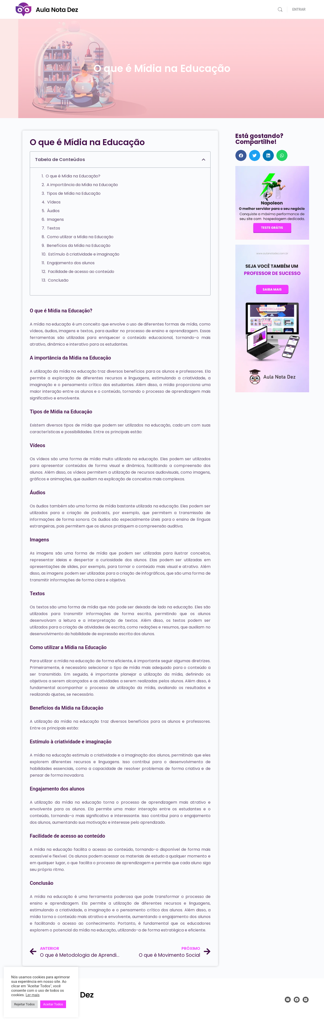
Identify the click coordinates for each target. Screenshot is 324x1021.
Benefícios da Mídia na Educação (78, 245)
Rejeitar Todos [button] (24, 1004)
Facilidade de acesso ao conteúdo (81, 271)
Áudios (53, 211)
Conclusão (58, 280)
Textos (53, 228)
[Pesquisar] (280, 9)
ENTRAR (298, 9)
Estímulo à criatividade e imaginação (83, 254)
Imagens (55, 219)
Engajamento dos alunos (71, 263)
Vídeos (54, 202)
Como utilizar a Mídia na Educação (80, 237)
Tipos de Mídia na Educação (74, 193)
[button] (203, 160)
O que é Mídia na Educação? (73, 176)
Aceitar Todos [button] (53, 1004)
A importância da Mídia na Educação (82, 185)
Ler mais (32, 995)
